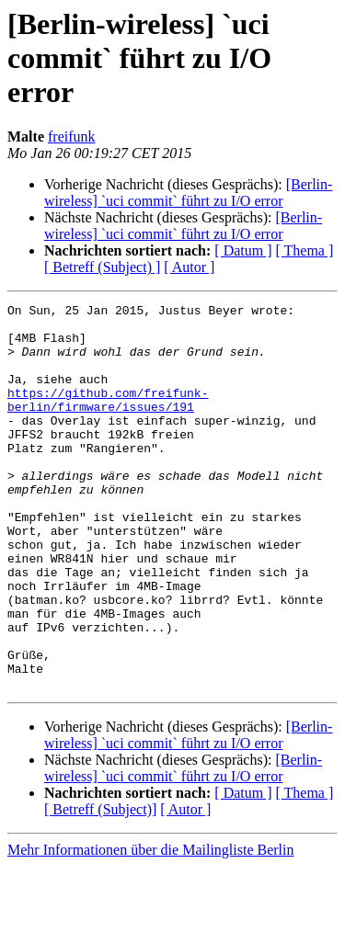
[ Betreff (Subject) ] (102, 267)
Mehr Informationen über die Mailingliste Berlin (150, 927)
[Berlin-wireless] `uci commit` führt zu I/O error (188, 192)
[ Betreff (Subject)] (100, 886)
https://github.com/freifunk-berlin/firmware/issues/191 (107, 420)
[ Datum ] (242, 250)
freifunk (72, 136)
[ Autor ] (189, 267)
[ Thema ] (305, 250)
